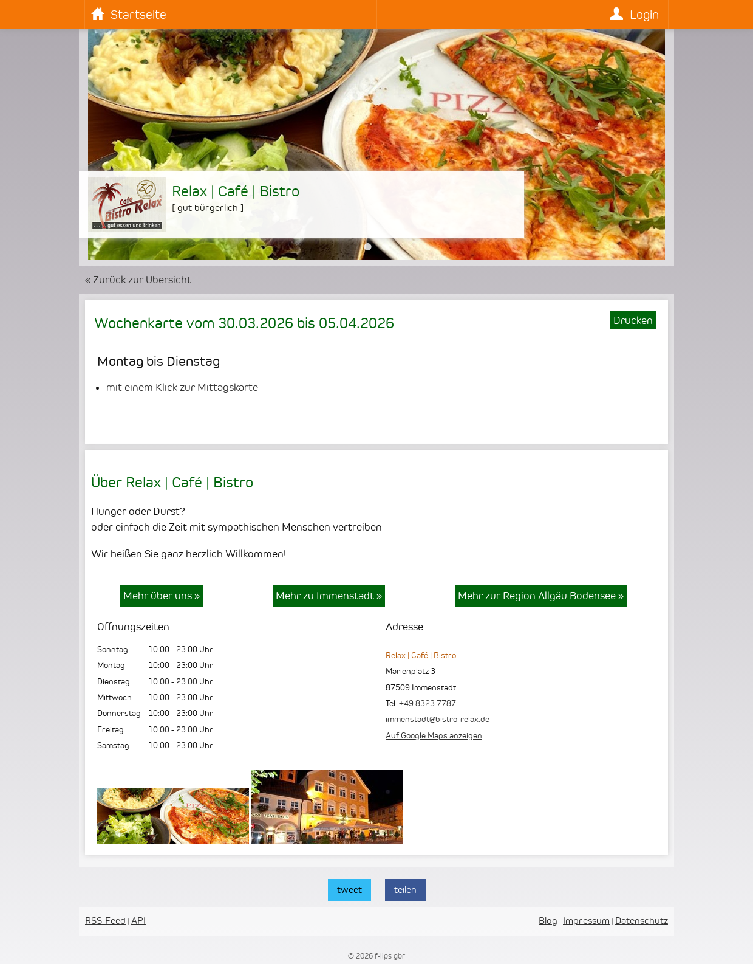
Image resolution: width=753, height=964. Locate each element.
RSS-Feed (105, 920)
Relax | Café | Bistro (421, 655)
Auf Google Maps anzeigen (434, 735)
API (138, 920)
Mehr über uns (161, 596)
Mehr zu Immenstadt (329, 596)
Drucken (633, 320)
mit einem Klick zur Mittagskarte (182, 387)
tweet (349, 889)
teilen (405, 889)
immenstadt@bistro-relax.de (437, 719)
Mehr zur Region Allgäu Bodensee (541, 596)
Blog (548, 920)
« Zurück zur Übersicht (138, 280)
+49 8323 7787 (427, 703)
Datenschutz (641, 920)
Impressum (586, 920)
